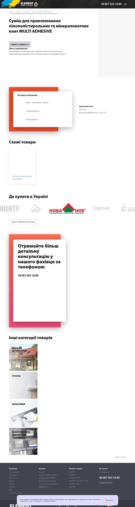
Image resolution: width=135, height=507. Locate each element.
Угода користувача (15, 493)
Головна (11, 12)
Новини (11, 484)
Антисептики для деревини (48, 484)
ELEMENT (72, 472)
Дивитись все (120, 457)
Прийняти (109, 500)
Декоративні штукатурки (47, 481)
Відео (11, 490)
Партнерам (13, 475)
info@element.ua (105, 482)
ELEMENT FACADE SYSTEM (78, 481)
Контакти (12, 487)
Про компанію (14, 472)
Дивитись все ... (44, 487)
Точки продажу (104, 472)
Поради (11, 481)
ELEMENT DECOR (74, 478)
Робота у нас (13, 478)
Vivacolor (42, 472)
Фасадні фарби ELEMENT (47, 478)
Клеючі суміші (26, 12)
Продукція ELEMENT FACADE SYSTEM (42, 12)
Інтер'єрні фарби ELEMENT (48, 475)
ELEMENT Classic (74, 484)
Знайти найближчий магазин (23, 222)
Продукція (18, 12)
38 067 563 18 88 (111, 4)
